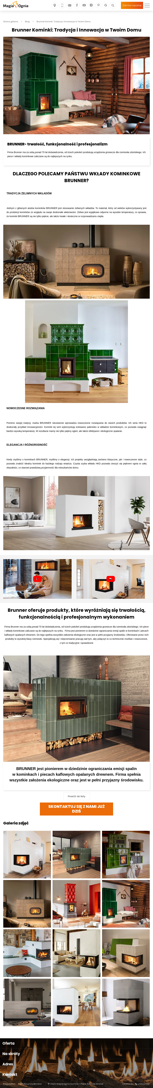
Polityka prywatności (30, 1083)
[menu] (147, 5)
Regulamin (9, 1083)
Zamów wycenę (132, 5)
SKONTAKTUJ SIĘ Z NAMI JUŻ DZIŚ (76, 809)
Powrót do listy (76, 796)
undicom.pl (142, 1083)
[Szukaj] (113, 5)
